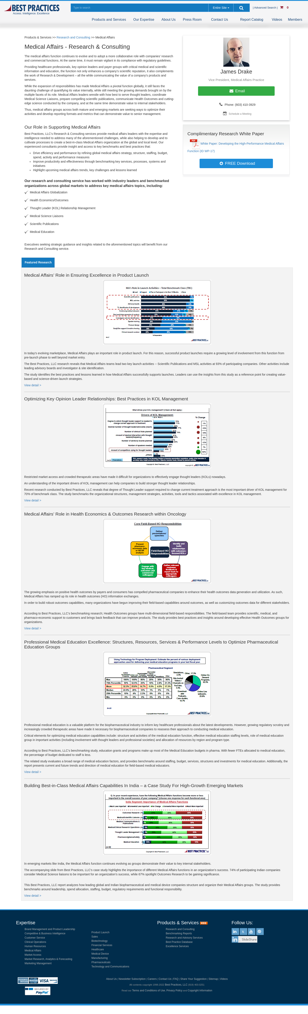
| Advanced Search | (265, 7)
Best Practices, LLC (176, 984)
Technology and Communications (110, 966)
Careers (152, 978)
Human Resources (35, 946)
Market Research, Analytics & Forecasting (48, 959)
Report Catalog (251, 19)
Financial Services (102, 945)
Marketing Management (38, 963)
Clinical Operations (35, 942)
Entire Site (220, 7)
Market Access (33, 954)
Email (236, 91)
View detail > (32, 385)
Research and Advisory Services (184, 937)
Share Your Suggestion (193, 978)
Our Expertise (143, 19)
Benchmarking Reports (179, 933)
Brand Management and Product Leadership (50, 929)
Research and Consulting (73, 37)
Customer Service (35, 937)
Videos (277, 19)
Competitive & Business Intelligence (45, 933)
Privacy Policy (174, 990)
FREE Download (236, 163)
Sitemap (213, 978)
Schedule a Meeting (240, 113)
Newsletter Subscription (132, 978)
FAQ (175, 978)
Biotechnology (100, 940)
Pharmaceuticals (101, 962)
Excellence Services (177, 946)
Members (295, 19)
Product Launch (101, 932)
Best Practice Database (179, 942)
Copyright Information (200, 990)
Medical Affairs (33, 950)
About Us (168, 19)
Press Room (192, 19)
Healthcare (98, 949)
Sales (95, 936)
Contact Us (219, 19)
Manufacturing (100, 958)
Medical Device (100, 953)
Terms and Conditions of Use (148, 990)
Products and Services (109, 19)
